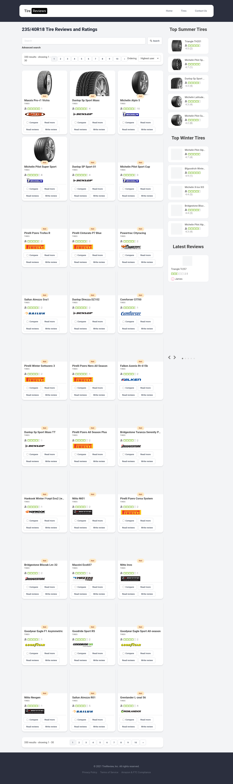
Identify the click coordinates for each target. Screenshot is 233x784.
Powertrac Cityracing (133, 233)
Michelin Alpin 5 (130, 100)
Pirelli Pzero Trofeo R (37, 233)
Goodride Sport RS (83, 631)
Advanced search (31, 47)
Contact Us (201, 10)
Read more (49, 122)
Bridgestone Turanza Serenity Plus (141, 432)
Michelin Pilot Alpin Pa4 (197, 224)
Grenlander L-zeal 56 (133, 697)
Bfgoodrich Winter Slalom (198, 168)
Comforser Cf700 (130, 299)
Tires (184, 10)
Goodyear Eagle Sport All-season (140, 631)
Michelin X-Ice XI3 (194, 187)
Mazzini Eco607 (82, 564)
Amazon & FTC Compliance (136, 772)
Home (169, 10)
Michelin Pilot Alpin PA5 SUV (200, 150)
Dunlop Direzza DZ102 (85, 299)
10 (117, 59)
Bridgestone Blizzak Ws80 (199, 205)
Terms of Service (109, 772)
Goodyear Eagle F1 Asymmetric (43, 631)
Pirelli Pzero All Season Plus (89, 432)
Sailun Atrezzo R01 (83, 697)
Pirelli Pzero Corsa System (136, 498)
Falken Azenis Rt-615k (134, 365)
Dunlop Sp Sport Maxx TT (39, 432)
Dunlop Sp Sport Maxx (85, 100)
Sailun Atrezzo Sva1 (36, 299)
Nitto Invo (126, 564)
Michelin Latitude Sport (197, 97)
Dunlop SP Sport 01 (84, 166)
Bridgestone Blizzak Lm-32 (40, 564)
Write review (51, 129)
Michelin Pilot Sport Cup (135, 166)
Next (174, 357)
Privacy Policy (90, 772)
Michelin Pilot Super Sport (40, 166)
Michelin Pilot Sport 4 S (197, 60)
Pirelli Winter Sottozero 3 (39, 365)
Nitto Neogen (32, 697)
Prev (170, 357)
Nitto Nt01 (78, 498)
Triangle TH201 (193, 41)
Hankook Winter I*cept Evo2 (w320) (46, 498)
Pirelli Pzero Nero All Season (89, 365)
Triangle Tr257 (179, 269)
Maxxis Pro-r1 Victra (37, 100)
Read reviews (32, 129)
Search (155, 41)
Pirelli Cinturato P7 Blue (86, 233)
